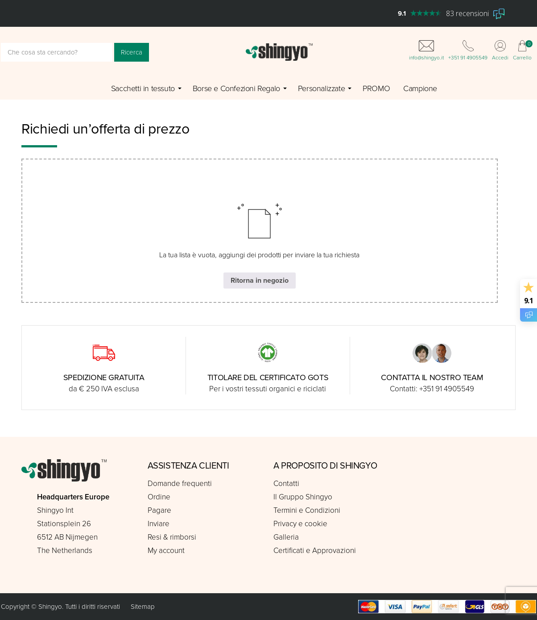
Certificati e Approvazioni (314, 550)
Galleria (286, 537)
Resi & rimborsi (172, 537)
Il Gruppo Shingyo (302, 497)
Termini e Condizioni (306, 510)
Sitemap (143, 607)
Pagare (159, 510)
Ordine (159, 497)
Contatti (286, 483)
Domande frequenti (180, 483)
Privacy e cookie (300, 523)
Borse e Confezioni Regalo (236, 88)
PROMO (376, 88)
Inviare (158, 523)
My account (166, 550)
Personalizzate (321, 88)
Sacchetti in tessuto (143, 88)
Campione (420, 88)
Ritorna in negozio (260, 280)
